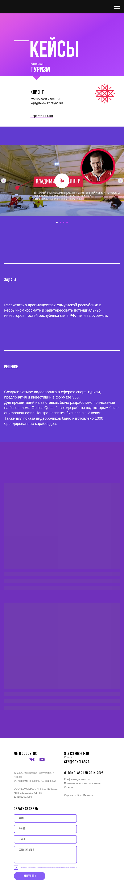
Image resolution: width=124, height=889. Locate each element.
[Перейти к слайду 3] (63, 222)
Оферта (68, 787)
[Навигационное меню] (117, 7)
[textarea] (45, 854)
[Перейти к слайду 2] (60, 222)
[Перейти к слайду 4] (67, 222)
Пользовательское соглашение (82, 783)
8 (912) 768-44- (74, 754)
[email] (45, 839)
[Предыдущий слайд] (3, 180)
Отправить (30, 875)
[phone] (45, 829)
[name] (45, 818)
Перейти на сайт (41, 116)
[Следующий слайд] (120, 180)
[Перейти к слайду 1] (57, 222)
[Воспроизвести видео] (62, 180)
